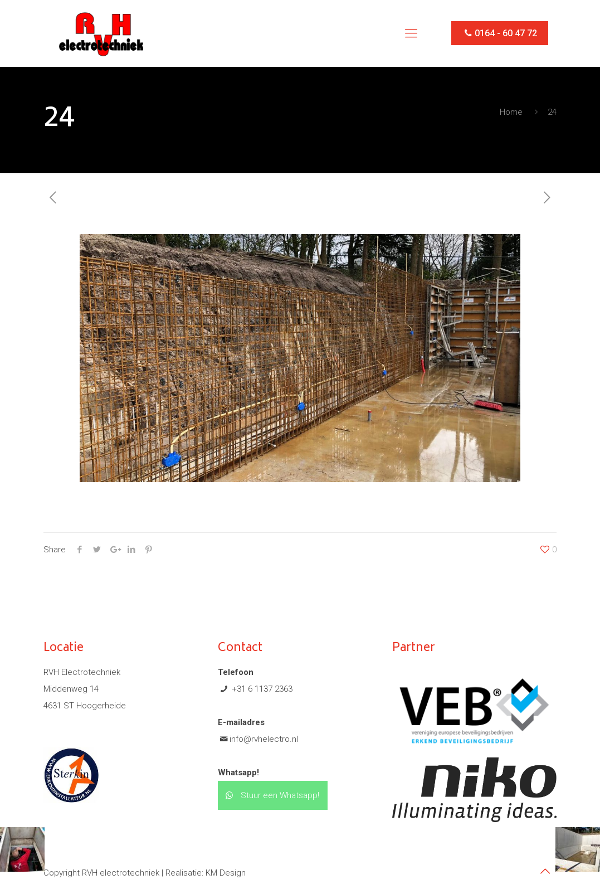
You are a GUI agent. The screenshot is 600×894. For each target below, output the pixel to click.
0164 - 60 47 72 (499, 33)
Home (511, 112)
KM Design (226, 873)
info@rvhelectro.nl (264, 739)
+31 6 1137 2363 (261, 689)
